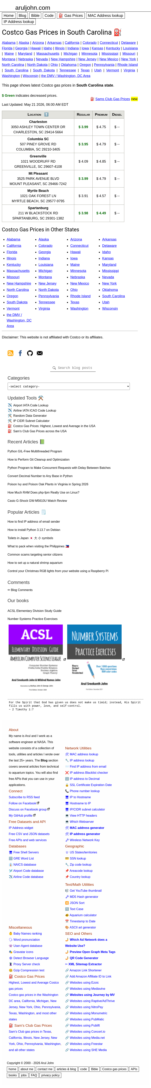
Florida (7, 48)
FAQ (34, 1076)
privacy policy (50, 1076)
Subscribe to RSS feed (24, 798)
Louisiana (130, 48)
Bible (35, 15)
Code (48, 15)
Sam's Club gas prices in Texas (30, 1033)
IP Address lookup (19, 22)
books (13, 1076)
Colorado (90, 43)
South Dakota (44, 70)
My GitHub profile (20, 817)
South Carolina (16, 70)
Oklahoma (69, 65)
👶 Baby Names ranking (25, 935)
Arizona (38, 43)
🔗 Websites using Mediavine (85, 990)
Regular (83, 114)
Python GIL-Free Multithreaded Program (35, 452)
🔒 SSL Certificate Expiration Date (88, 786)
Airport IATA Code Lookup (30, 407)
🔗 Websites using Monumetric (86, 1014)
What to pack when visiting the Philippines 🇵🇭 (38, 547)
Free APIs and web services (28, 841)
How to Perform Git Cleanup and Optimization (39, 461)
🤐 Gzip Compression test (26, 971)
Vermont (112, 70)
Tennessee (67, 70)
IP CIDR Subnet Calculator (31, 422)
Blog (22, 15)
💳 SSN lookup (75, 860)
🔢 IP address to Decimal (82, 780)
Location (34, 114)
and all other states (22, 1051)
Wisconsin (30, 76)
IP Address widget (21, 829)
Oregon (85, 65)
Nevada (42, 59)
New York (128, 59)
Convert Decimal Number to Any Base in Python (40, 477)
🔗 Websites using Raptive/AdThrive (90, 1002)
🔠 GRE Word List (21, 860)
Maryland (25, 54)
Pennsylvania (104, 65)
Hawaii (35, 48)
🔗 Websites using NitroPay (84, 1008)
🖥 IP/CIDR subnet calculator (85, 811)
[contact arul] (40, 354)
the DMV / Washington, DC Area (65, 76)
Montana (8, 59)
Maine (9, 54)
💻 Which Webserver (79, 823)
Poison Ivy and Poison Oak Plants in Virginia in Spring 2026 (48, 485)
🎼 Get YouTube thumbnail (83, 892)
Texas (85, 70)
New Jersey (87, 59)
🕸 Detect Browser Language (29, 959)
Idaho (48, 48)
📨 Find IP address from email (85, 768)
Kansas (97, 48)
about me (26, 1070)
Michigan (70, 54)
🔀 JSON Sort (74, 904)
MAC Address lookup (105, 15)
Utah (98, 70)
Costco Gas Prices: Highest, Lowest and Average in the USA (54, 427)
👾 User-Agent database (25, 947)
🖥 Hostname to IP (78, 804)
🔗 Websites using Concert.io (85, 1033)
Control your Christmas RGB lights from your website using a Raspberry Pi (58, 572)
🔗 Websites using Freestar (84, 1045)
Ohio (54, 65)
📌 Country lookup (77, 878)
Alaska (24, 43)
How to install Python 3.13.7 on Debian (34, 531)
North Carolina (13, 65)
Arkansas (54, 43)
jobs (24, 1076)
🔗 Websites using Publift (82, 1027)
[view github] (30, 354)
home (12, 1070)
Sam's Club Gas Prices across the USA (40, 432)
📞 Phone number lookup (82, 792)
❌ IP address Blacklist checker (86, 774)
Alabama (8, 43)
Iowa (85, 48)
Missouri (128, 54)
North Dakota (37, 65)
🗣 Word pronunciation (24, 941)
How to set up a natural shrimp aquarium (35, 564)
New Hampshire (63, 59)
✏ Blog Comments (20, 591)
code (83, 1070)
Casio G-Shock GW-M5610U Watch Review (37, 502)
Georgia (21, 48)
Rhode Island (127, 65)
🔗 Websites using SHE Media (86, 1051)
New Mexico (108, 59)
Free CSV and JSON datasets (29, 835)
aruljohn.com (32, 7)
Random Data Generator (30, 417)
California (72, 43)
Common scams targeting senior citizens (35, 556)
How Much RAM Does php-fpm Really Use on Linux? (43, 494)
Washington (11, 76)
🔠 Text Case (74, 910)
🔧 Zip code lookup (78, 866)
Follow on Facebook (22, 804)
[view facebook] (20, 354)
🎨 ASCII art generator (80, 929)
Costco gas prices (114, 1070)
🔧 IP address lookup (79, 762)
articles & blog (66, 1070)
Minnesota (89, 54)
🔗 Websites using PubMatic (84, 1021)
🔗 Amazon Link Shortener (83, 971)
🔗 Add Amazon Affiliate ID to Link (88, 978)
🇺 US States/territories (81, 854)
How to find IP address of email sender (34, 523)
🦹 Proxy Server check (24, 965)
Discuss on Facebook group (28, 811)
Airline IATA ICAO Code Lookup (34, 412)
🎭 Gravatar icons (21, 953)
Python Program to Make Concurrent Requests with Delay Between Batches (59, 469)
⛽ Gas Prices (71, 15)
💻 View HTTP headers (81, 817)
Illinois (60, 48)
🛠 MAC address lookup (81, 755)
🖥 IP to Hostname (78, 798)
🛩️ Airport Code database (26, 872)
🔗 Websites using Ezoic (82, 984)
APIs (134, 1070)
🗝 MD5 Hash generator (81, 898)
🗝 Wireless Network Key (82, 841)
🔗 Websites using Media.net (85, 1039)
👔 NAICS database (22, 866)
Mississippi (110, 54)
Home (9, 15)
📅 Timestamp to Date (80, 922)
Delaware (128, 43)
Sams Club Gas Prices (112, 99)
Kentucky (113, 48)
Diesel (117, 114)
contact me (45, 1070)
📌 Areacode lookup (79, 872)
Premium (101, 114)
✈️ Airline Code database (26, 878)
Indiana (73, 48)
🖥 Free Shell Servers (24, 854)
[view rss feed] (10, 354)
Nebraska (25, 59)
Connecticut (109, 43)
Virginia (129, 70)
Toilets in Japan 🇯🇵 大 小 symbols (30, 539)
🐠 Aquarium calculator (81, 916)
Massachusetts (47, 54)
